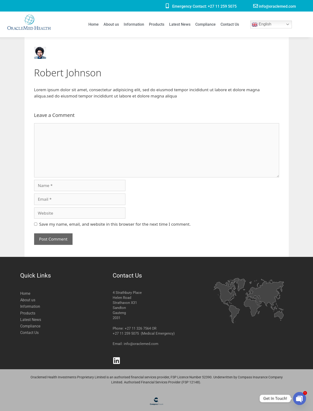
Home (93, 24)
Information (134, 24)
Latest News (179, 24)
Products (156, 24)
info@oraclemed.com (277, 6)
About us (111, 24)
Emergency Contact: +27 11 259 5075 (204, 6)
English (261, 24)
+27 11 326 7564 (138, 328)
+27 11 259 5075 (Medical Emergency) (144, 333)
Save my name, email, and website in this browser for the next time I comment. (114, 224)
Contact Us (230, 24)
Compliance (205, 24)
